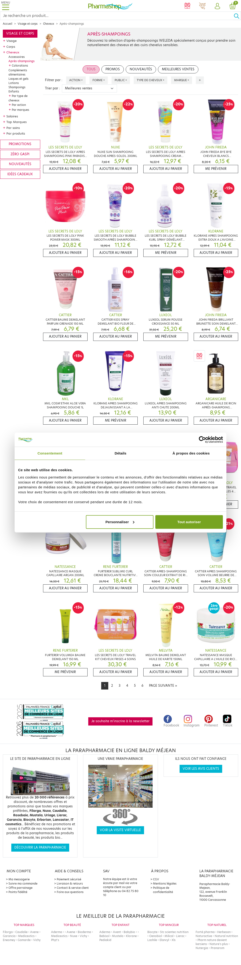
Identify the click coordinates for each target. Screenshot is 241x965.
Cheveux (48, 24)
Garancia (9, 936)
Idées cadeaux (20, 174)
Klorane (131, 936)
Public (120, 80)
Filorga (8, 932)
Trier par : (52, 88)
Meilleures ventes (178, 69)
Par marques (20, 110)
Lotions (13, 83)
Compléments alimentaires (17, 72)
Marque (180, 80)
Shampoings (16, 87)
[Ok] (237, 16)
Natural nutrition (226, 936)
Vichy (36, 940)
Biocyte (152, 932)
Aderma (56, 932)
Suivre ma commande (22, 883)
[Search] (117, 16)
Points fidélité (17, 892)
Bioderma (84, 932)
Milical (169, 936)
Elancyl (164, 940)
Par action (19, 105)
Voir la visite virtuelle (120, 830)
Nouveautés (20, 164)
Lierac (180, 936)
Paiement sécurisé (69, 879)
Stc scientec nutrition (174, 932)
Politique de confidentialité (163, 890)
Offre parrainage (20, 888)
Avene (34, 932)
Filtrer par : (53, 80)
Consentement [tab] (49, 453)
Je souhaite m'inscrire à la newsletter (120, 721)
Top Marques (16, 122)
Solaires (12, 116)
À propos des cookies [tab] (191, 453)
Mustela (117, 936)
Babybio (129, 932)
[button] (217, 6)
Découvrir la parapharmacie (40, 847)
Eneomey (9, 940)
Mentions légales (165, 883)
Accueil (7, 24)
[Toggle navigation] (5, 6)
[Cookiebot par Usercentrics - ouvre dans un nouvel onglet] (202, 439)
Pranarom (217, 948)
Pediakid (105, 940)
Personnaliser (119, 522)
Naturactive (204, 936)
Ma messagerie (19, 879)
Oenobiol (155, 936)
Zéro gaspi (20, 154)
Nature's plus (218, 944)
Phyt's (55, 940)
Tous (91, 69)
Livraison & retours (70, 883)
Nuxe (73, 936)
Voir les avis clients (201, 768)
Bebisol (104, 936)
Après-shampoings (21, 61)
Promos (112, 69)
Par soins (13, 128)
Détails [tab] (120, 453)
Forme (97, 80)
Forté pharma (205, 932)
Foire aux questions (70, 892)
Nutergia (202, 948)
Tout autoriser (189, 522)
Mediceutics (26, 936)
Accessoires (16, 57)
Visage (11, 41)
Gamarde (24, 940)
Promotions (20, 144)
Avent (117, 932)
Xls (174, 940)
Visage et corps (28, 24)
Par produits (15, 133)
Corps (10, 46)
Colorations (20, 66)
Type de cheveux (149, 80)
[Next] (163, 686)
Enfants (13, 91)
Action (74, 80)
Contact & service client (73, 888)
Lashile (152, 940)
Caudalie (21, 932)
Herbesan (224, 932)
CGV (156, 879)
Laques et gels (18, 79)
